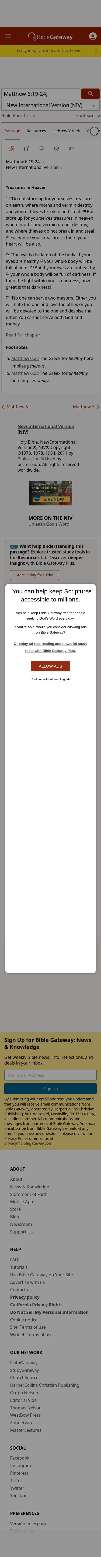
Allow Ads (50, 666)
